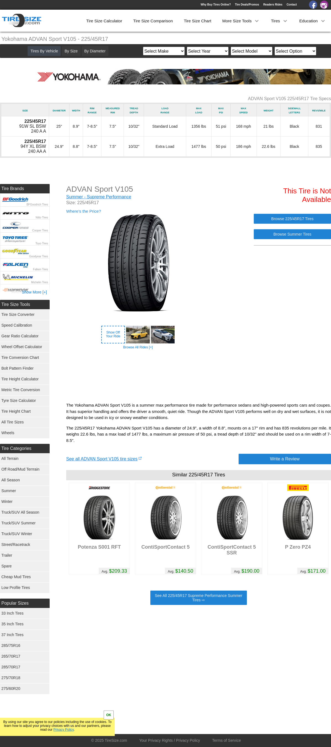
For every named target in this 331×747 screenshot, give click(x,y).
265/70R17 (10, 656)
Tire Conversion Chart (20, 357)
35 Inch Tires (12, 624)
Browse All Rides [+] (138, 347)
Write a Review (285, 459)
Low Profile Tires (15, 587)
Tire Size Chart (197, 20)
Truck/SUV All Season (20, 512)
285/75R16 (10, 645)
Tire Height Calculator (20, 379)
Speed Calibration (16, 325)
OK (108, 715)
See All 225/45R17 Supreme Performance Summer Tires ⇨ (198, 597)
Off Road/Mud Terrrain (20, 469)
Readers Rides (272, 4)
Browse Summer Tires (292, 234)
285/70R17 (10, 667)
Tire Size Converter (17, 314)
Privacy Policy (63, 730)
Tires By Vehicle (44, 51)
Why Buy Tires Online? (216, 4)
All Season (10, 480)
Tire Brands (12, 188)
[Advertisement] (198, 376)
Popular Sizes (15, 603)
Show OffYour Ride (113, 334)
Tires (279, 20)
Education (312, 20)
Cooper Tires (40, 230)
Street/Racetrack (15, 544)
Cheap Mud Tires (16, 577)
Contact (292, 4)
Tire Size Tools (15, 304)
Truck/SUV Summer (18, 523)
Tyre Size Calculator (18, 400)
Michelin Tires (39, 282)
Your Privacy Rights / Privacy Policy (169, 740)
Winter (6, 501)
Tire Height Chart (16, 411)
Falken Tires (40, 269)
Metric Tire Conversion (20, 390)
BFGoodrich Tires (37, 204)
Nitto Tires (42, 217)
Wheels (7, 433)
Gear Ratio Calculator (20, 336)
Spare (6, 566)
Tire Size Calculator (104, 20)
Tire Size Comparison (153, 20)
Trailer (6, 555)
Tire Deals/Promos (247, 4)
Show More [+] (34, 292)
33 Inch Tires (12, 613)
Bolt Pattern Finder (17, 368)
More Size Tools (241, 20)
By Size (71, 51)
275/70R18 (10, 678)
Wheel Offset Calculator (21, 347)
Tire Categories (16, 448)
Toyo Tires (41, 243)
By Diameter (95, 51)
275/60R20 (10, 688)
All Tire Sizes (12, 422)
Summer (8, 491)
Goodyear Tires (38, 256)
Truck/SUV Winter (16, 534)
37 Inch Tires (12, 635)
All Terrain (9, 458)
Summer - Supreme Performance (98, 196)
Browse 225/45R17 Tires (292, 219)
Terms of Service (226, 740)
